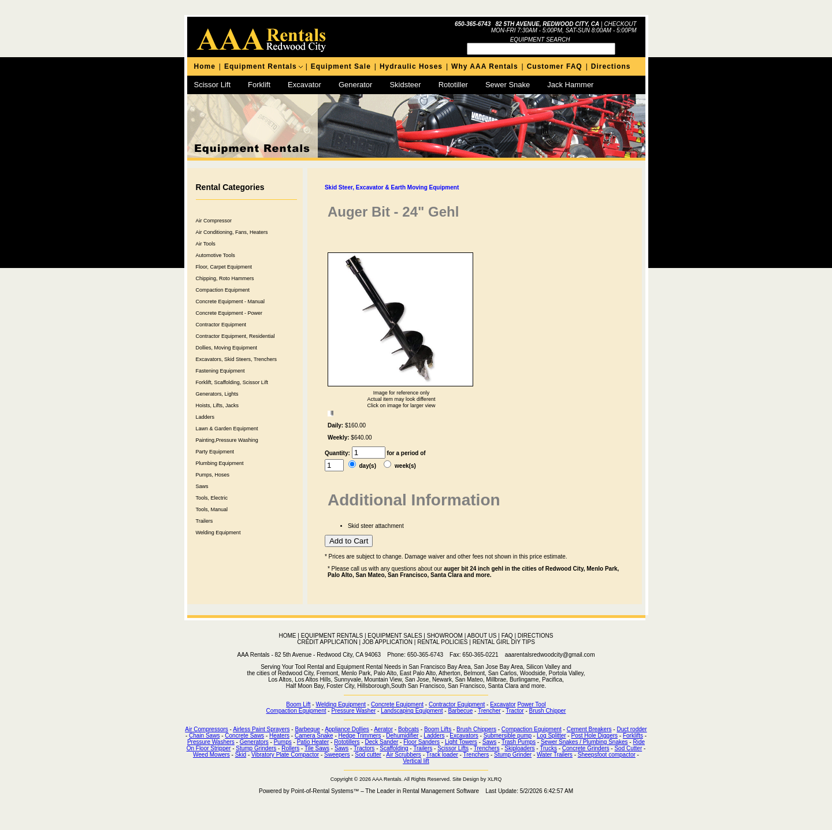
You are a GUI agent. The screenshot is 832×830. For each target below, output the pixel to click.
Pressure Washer (353, 711)
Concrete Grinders (586, 748)
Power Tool (531, 704)
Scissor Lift (212, 84)
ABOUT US (482, 635)
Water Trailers (555, 754)
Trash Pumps (519, 742)
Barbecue (460, 711)
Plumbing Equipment (220, 463)
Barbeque (307, 729)
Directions (611, 66)
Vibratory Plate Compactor (285, 754)
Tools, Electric (212, 498)
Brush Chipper (547, 711)
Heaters (279, 735)
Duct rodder (631, 729)
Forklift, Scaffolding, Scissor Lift (232, 382)
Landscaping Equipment (412, 711)
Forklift (259, 84)
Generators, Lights (217, 394)
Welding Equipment (218, 532)
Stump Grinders (256, 748)
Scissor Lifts (453, 748)
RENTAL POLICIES (442, 642)
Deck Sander (382, 742)
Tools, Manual (212, 509)
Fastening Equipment (220, 371)
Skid (240, 754)
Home (205, 66)
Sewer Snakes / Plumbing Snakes (584, 742)
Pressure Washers (211, 742)
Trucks (548, 748)
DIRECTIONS (536, 635)
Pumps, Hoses (213, 475)
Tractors (364, 748)
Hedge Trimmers (360, 735)
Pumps (283, 742)
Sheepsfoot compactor (607, 754)
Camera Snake (314, 735)
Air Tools (206, 244)
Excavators (464, 735)
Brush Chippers (476, 729)
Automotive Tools (215, 255)
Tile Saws (316, 748)
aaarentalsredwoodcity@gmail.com (550, 655)
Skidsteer (405, 84)
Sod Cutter (628, 748)
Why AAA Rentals (484, 66)
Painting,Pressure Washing (227, 440)
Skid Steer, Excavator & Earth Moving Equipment (392, 187)
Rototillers (346, 742)
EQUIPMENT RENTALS (332, 635)
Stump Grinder (513, 754)
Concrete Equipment (397, 704)
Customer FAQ (554, 66)
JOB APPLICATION (387, 642)
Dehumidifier (402, 735)
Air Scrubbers (403, 754)
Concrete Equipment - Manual (230, 301)
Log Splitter (551, 735)
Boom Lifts (437, 729)
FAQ (507, 635)
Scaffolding (394, 748)
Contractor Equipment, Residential (235, 336)
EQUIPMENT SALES (394, 635)
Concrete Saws (244, 735)
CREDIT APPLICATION (327, 642)
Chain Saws (204, 735)
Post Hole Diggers (594, 735)
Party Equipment (215, 452)
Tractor (514, 711)
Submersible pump (508, 735)
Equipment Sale (341, 66)
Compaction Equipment (223, 290)
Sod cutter (368, 754)
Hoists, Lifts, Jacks (217, 405)
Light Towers (461, 742)
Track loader (442, 754)
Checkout (620, 24)
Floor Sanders (421, 742)
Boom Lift (298, 704)
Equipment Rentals (260, 66)
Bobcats (408, 729)
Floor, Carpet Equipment (224, 267)
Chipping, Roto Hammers (225, 278)
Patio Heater (313, 742)
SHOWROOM (445, 635)
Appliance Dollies (347, 729)
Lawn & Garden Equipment (227, 428)
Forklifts (633, 735)
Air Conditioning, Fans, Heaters (232, 232)
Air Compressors (206, 729)
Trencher (489, 711)
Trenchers (487, 748)
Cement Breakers (589, 729)
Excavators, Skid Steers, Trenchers (236, 359)
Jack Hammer (570, 84)
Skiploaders (519, 748)
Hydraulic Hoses (411, 66)
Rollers (290, 748)
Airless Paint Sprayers (261, 729)
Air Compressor (214, 221)
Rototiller (453, 84)
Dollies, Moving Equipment (227, 348)
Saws (202, 486)
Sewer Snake (507, 84)
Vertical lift (416, 761)
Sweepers (337, 754)
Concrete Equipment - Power (229, 313)
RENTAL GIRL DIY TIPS (504, 642)
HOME (287, 635)
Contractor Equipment (221, 324)
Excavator (304, 84)
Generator (356, 84)
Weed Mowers (211, 754)
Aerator (383, 729)
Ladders (205, 417)
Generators (254, 742)
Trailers (204, 521)
